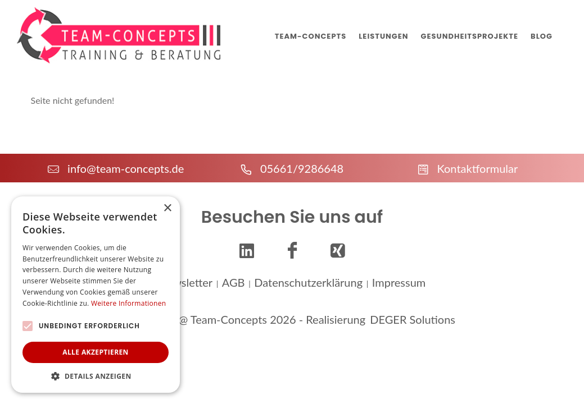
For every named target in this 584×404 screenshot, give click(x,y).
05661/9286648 (292, 167)
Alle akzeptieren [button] (95, 352)
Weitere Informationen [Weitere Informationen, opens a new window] (128, 303)
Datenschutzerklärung (308, 280)
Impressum (398, 280)
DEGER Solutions (412, 317)
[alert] (95, 294)
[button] (95, 376)
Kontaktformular (468, 167)
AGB (233, 280)
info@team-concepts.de (116, 167)
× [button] (167, 208)
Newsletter (185, 280)
